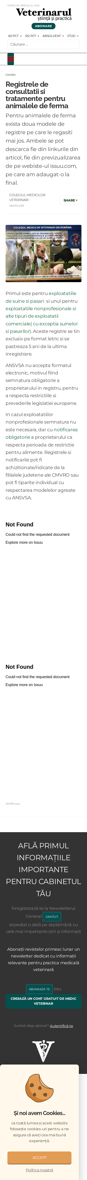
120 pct (30, 36)
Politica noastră (39, 1170)
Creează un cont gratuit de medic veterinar (43, 1001)
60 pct (13, 36)
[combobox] (43, 44)
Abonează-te (39, 989)
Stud (71, 36)
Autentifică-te (61, 1026)
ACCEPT (39, 1157)
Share (69, 200)
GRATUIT (52, 916)
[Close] (75, 1068)
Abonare (43, 26)
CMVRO (11, 74)
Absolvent (51, 36)
